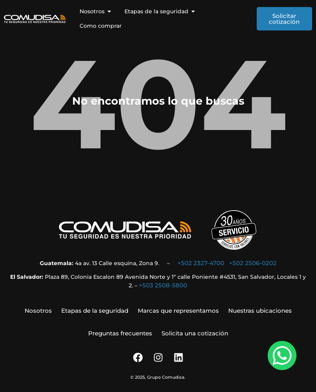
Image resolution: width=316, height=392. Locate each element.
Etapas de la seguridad (94, 310)
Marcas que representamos (178, 310)
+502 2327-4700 (201, 263)
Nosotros (38, 310)
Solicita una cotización (195, 333)
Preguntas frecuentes (120, 333)
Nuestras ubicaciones (260, 310)
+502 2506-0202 (253, 263)
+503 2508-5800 (163, 285)
